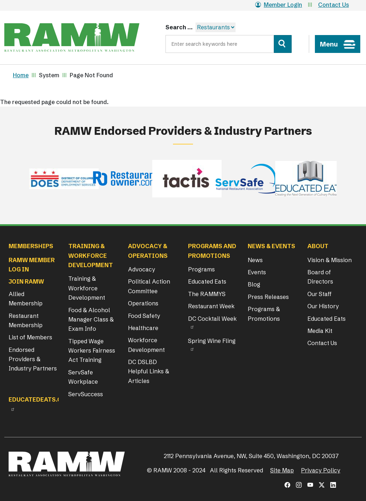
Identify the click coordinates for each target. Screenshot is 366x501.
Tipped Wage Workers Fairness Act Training (91, 351)
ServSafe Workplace (83, 377)
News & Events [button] (271, 246)
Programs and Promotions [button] (212, 250)
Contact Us (333, 4)
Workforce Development (146, 345)
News (255, 260)
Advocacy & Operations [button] (148, 250)
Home (21, 75)
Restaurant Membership (26, 320)
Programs (201, 269)
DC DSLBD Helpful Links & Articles (148, 371)
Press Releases (268, 296)
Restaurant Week (211, 306)
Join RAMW (26, 281)
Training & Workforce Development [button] (90, 255)
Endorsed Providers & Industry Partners (33, 359)
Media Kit (319, 330)
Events (257, 272)
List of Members (30, 337)
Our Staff (319, 294)
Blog (254, 284)
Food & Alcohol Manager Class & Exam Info (91, 319)
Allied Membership (26, 298)
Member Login (278, 4)
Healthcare (143, 327)
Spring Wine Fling (212, 340)
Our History (323, 306)
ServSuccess (85, 394)
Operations (143, 303)
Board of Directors (320, 277)
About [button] (317, 246)
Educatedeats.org (39, 399)
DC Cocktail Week (212, 318)
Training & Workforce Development (86, 288)
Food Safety (144, 315)
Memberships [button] (31, 246)
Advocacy (141, 269)
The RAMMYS (207, 294)
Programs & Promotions (264, 313)
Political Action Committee (149, 286)
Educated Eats (207, 281)
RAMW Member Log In (32, 264)
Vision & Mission (329, 260)
